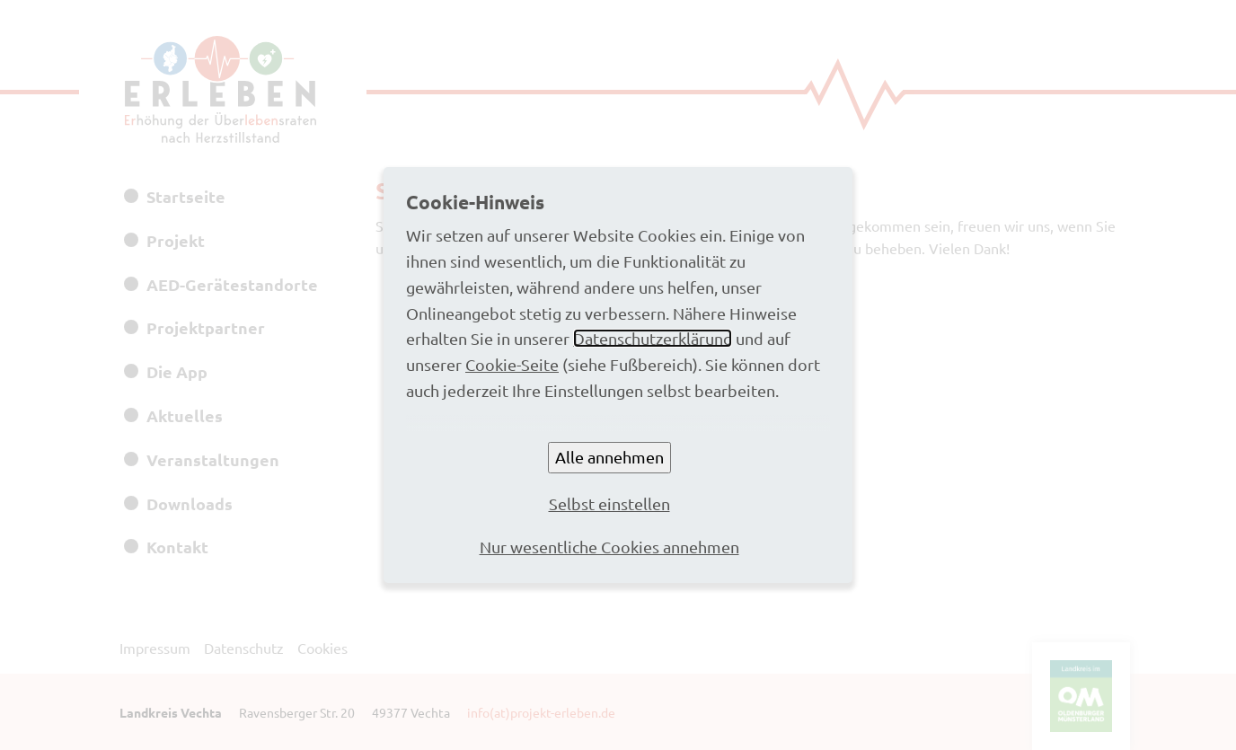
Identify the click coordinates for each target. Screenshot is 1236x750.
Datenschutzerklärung (652, 338)
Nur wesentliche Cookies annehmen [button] (609, 546)
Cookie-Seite (512, 364)
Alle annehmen (609, 456)
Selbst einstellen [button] (609, 503)
